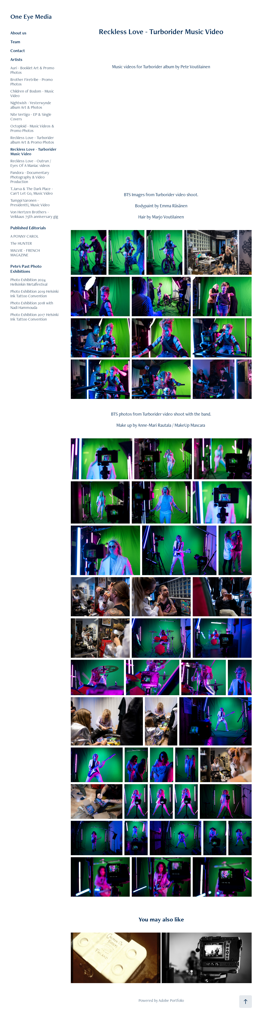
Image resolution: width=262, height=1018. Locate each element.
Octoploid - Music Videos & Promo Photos (32, 128)
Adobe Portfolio (171, 1000)
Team (15, 41)
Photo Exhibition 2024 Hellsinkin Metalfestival (28, 282)
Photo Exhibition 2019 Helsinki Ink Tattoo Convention (34, 294)
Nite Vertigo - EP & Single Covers (30, 117)
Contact (17, 50)
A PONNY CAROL (24, 236)
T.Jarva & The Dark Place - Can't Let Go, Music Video (31, 191)
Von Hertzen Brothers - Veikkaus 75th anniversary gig (34, 214)
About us (18, 33)
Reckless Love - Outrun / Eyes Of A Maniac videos (30, 163)
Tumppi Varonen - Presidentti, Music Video (30, 203)
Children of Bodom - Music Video (32, 93)
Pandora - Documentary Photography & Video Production (29, 177)
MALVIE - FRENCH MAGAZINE (25, 253)
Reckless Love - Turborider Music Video (33, 151)
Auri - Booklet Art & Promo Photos (32, 70)
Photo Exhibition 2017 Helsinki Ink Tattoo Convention (34, 317)
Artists (16, 59)
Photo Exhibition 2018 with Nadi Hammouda (31, 305)
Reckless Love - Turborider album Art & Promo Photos (32, 140)
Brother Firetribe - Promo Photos (31, 82)
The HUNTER (21, 243)
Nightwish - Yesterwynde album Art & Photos (30, 105)
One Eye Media (31, 16)
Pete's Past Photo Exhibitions (25, 268)
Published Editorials (28, 228)
